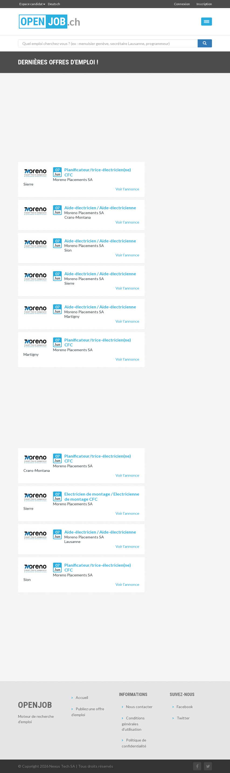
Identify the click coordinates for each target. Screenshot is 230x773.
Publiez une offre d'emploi (87, 711)
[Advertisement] (81, 121)
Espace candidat (32, 4)
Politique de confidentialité (134, 743)
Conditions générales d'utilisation (133, 724)
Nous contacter (139, 706)
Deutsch (54, 4)
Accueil (82, 697)
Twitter (183, 718)
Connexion (182, 4)
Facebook (185, 706)
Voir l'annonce (127, 189)
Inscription (204, 4)
